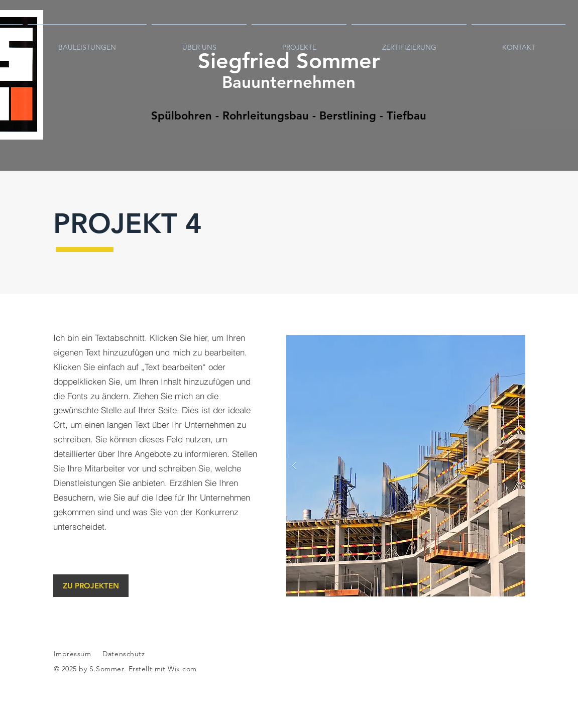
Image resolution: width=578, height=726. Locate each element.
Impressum (72, 653)
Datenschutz (124, 653)
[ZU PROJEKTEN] (91, 585)
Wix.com (182, 668)
